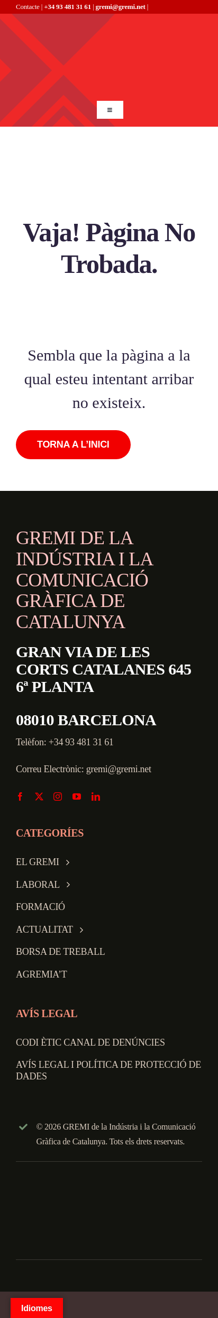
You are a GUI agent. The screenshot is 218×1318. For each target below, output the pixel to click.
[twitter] (39, 796)
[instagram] (57, 796)
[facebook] (20, 796)
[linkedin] (96, 796)
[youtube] (76, 796)
